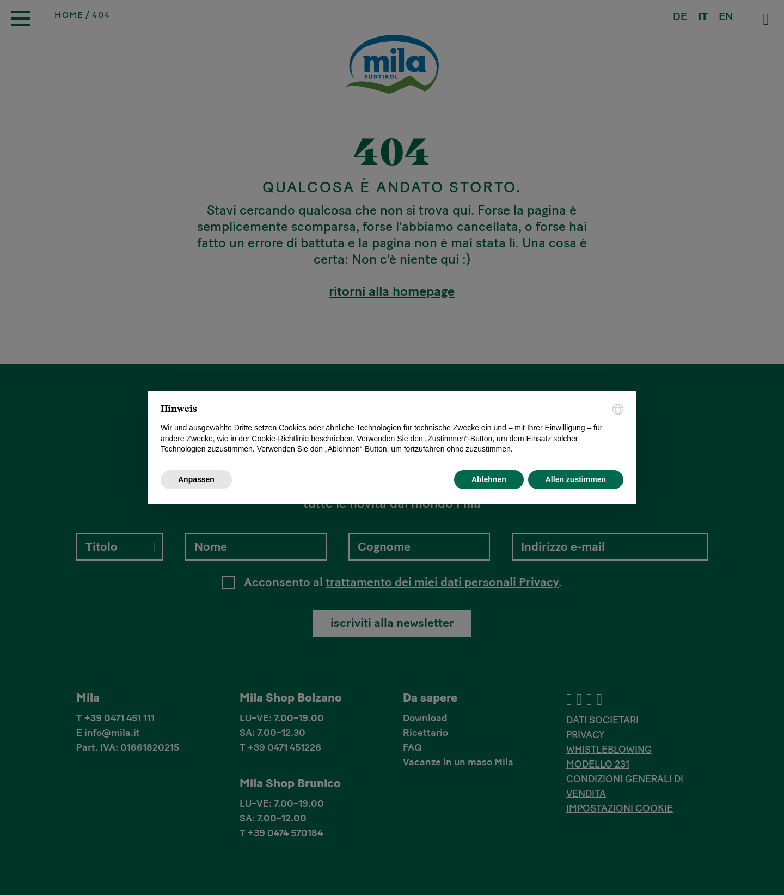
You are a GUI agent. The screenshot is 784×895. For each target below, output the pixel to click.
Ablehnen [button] (488, 479)
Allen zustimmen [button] (576, 479)
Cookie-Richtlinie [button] (280, 438)
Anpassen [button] (196, 479)
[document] (392, 429)
